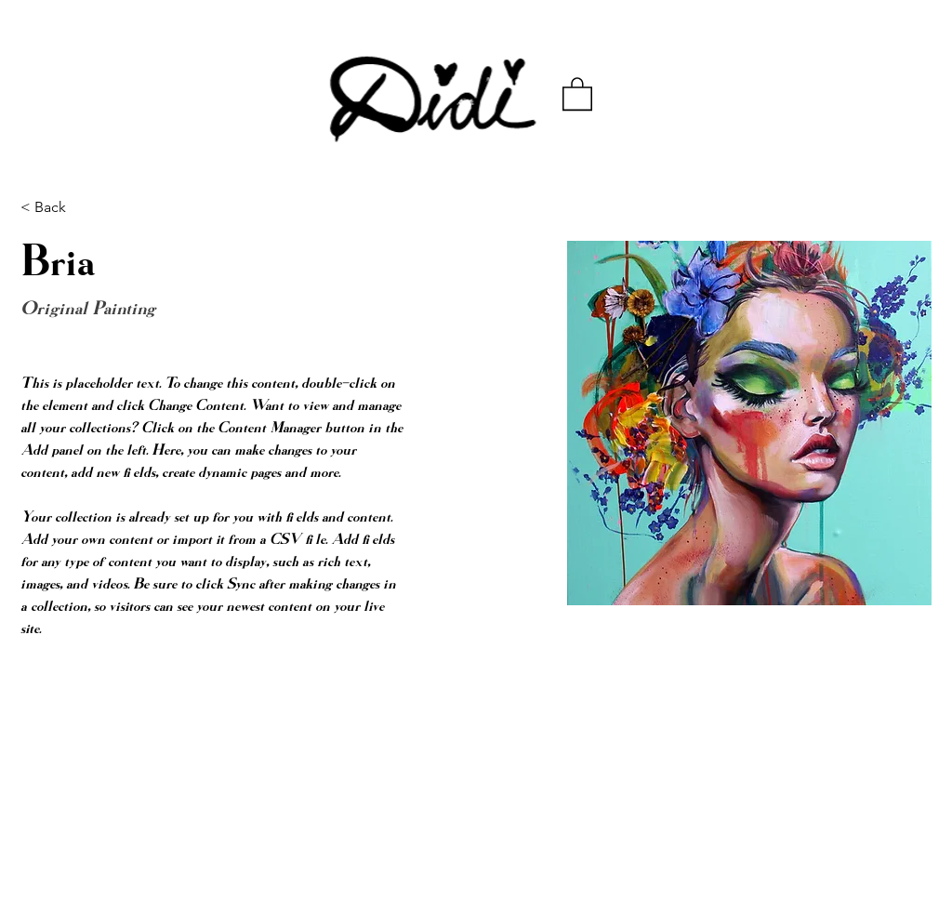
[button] (577, 93)
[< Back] (57, 207)
